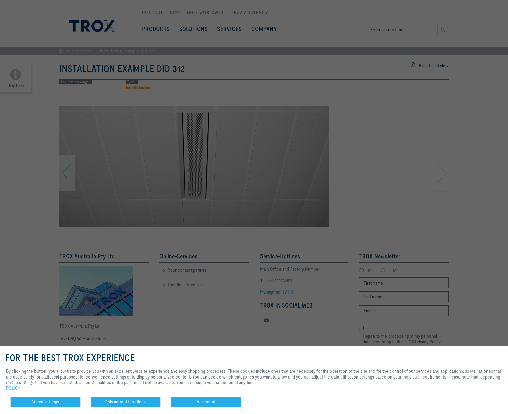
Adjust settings (45, 401)
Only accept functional (125, 401)
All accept (206, 401)
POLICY (13, 388)
